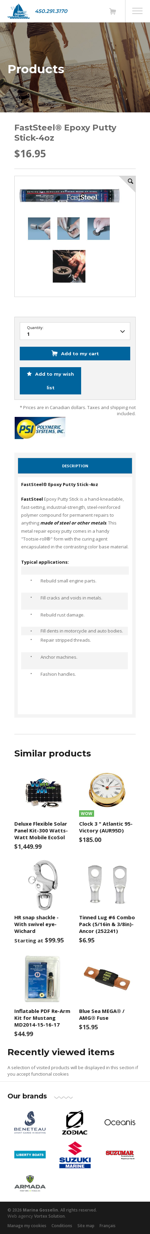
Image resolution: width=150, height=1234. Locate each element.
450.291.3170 (51, 11)
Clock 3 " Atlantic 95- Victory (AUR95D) (106, 827)
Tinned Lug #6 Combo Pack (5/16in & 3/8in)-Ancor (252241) (107, 924)
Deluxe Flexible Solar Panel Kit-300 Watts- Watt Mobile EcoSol (41, 830)
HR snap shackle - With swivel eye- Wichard (36, 924)
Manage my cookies (26, 1226)
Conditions (61, 1226)
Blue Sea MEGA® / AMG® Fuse (101, 1014)
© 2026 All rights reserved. (52, 1210)
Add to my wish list (54, 380)
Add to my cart (80, 353)
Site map (85, 1226)
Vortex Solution (49, 1216)
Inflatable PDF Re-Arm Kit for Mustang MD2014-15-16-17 (42, 1017)
